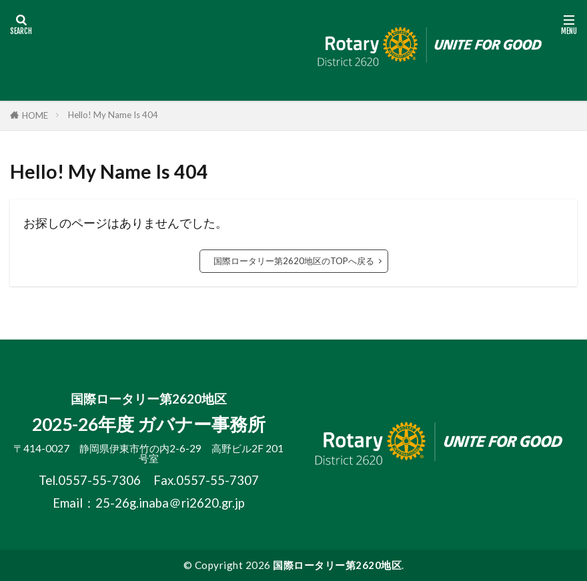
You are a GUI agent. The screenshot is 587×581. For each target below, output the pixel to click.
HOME (35, 115)
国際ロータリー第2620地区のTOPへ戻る (293, 260)
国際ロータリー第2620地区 (337, 565)
